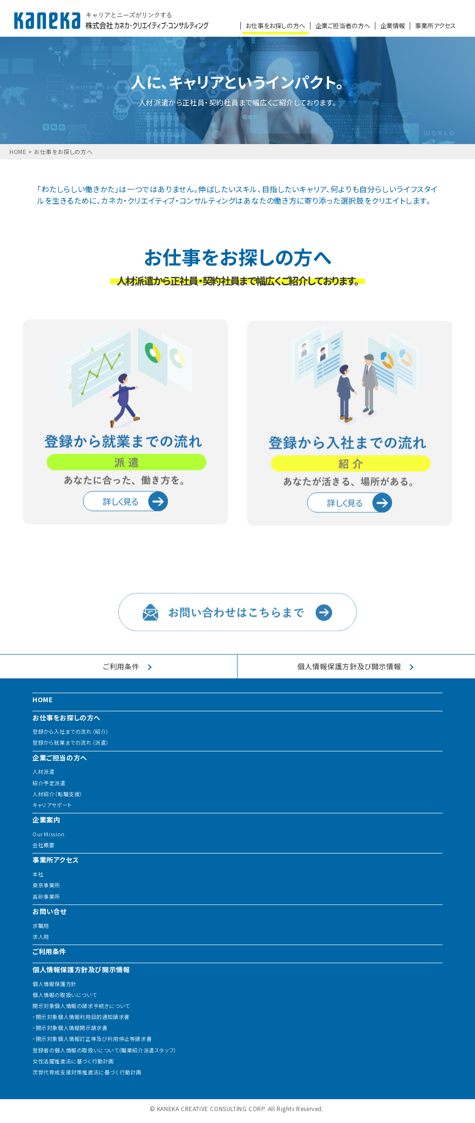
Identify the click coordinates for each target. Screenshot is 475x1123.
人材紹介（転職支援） (57, 794)
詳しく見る (135, 536)
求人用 (40, 937)
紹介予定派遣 (49, 783)
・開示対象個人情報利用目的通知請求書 (81, 1017)
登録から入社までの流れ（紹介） (70, 731)
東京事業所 (46, 885)
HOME (18, 152)
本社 (37, 874)
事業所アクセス (435, 26)
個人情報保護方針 (54, 984)
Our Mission (48, 834)
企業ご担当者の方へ (342, 26)
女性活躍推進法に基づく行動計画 (73, 1061)
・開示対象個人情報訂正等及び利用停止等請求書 (92, 1039)
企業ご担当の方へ (59, 757)
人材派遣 (43, 772)
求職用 (40, 926)
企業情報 (392, 26)
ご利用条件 (49, 951)
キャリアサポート (52, 805)
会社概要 (43, 845)
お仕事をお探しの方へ (275, 26)
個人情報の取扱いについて (64, 995)
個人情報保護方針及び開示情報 (81, 969)
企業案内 (46, 819)
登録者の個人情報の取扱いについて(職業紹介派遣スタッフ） (104, 1050)
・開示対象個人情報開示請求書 (69, 1028)
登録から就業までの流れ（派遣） (70, 742)
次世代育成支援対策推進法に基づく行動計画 (87, 1072)
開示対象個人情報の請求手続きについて (81, 1006)
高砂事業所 (46, 897)
